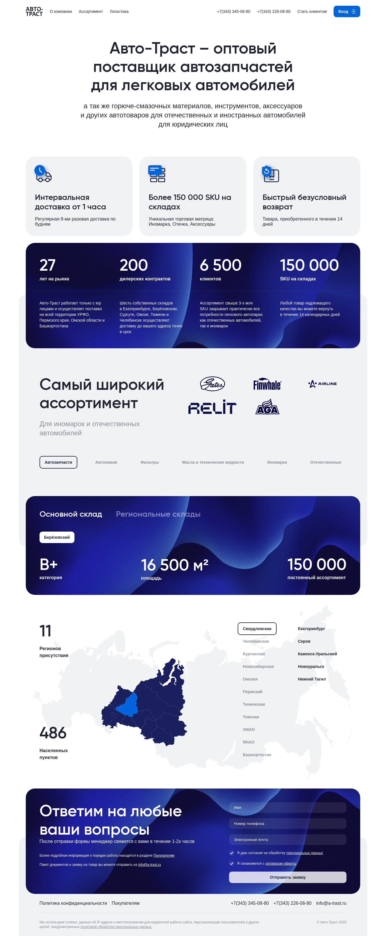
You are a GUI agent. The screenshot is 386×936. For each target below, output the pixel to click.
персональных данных (304, 853)
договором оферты (280, 864)
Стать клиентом (312, 11)
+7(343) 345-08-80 (233, 11)
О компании (61, 11)
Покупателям (163, 856)
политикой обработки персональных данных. (116, 927)
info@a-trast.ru (149, 865)
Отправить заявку (288, 877)
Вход (343, 11)
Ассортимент (91, 11)
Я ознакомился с (246, 863)
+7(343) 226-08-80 (273, 11)
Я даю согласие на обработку (257, 853)
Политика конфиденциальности (73, 903)
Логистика (119, 11)
